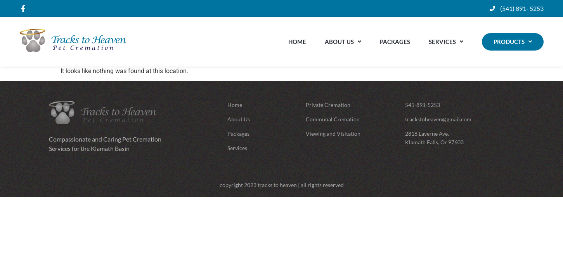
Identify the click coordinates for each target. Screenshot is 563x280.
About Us (343, 41)
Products (513, 41)
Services (446, 41)
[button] (343, 42)
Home (297, 41)
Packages (395, 41)
